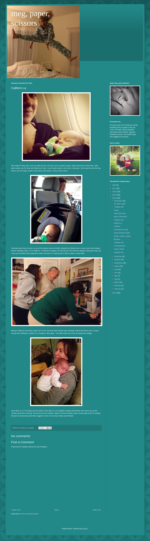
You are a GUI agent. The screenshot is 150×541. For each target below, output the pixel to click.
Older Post (97, 510)
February (117, 286)
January (117, 289)
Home (56, 510)
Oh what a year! (120, 204)
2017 (114, 188)
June (116, 273)
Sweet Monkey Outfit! (122, 233)
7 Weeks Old (118, 207)
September (118, 263)
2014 (114, 198)
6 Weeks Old (118, 220)
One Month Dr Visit (121, 230)
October (117, 260)
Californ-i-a (118, 223)
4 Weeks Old (118, 243)
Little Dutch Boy (120, 213)
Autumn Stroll (119, 249)
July (116, 269)
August (117, 266)
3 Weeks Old (118, 252)
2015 (114, 195)
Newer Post (16, 510)
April (116, 279)
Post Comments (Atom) (30, 514)
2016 (114, 192)
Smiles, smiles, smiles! (122, 236)
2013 (114, 293)
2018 (114, 185)
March (116, 282)
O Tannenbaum (119, 246)
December (118, 201)
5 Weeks (117, 226)
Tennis (116, 210)
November (118, 256)
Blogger (85, 529)
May (116, 276)
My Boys (117, 239)
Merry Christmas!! (120, 217)
